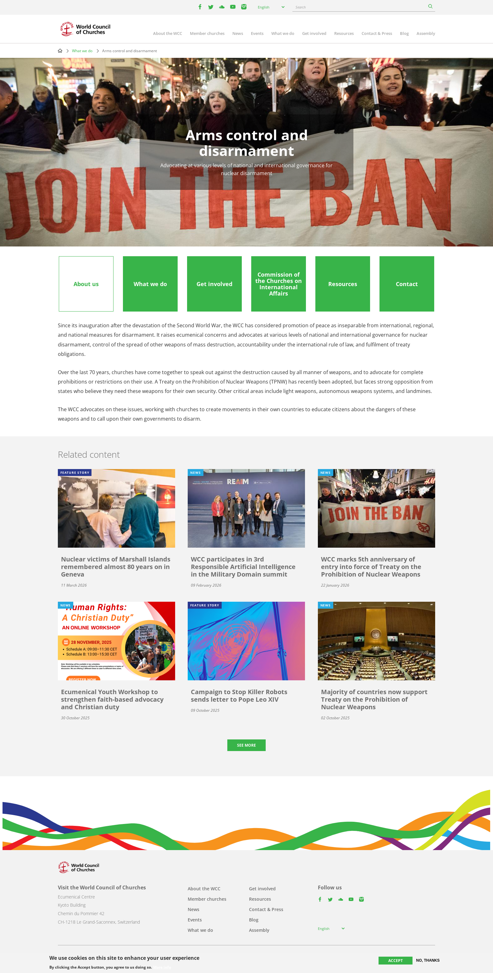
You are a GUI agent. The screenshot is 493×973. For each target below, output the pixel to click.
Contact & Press (377, 33)
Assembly (426, 33)
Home (60, 50)
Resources (344, 33)
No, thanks (428, 960)
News (237, 33)
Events (257, 33)
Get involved (314, 33)
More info (162, 967)
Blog (404, 33)
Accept (395, 960)
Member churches (207, 33)
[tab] (86, 284)
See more (246, 745)
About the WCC (167, 33)
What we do (282, 33)
